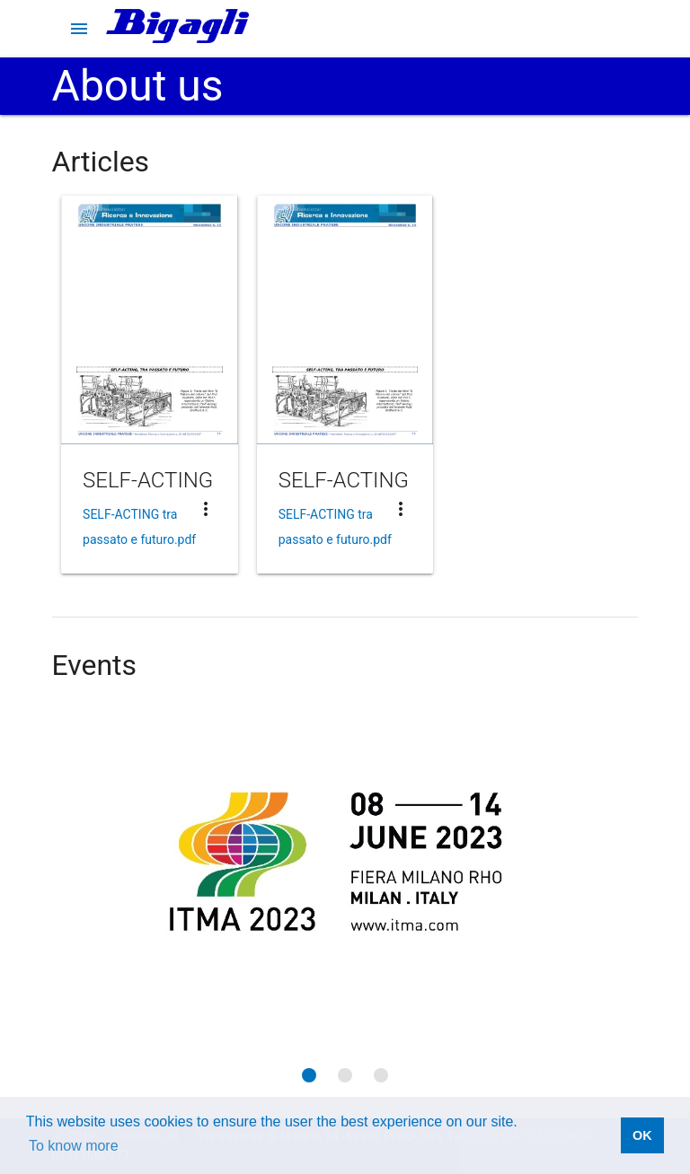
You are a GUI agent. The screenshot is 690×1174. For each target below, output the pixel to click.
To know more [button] (74, 1145)
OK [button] (642, 1135)
